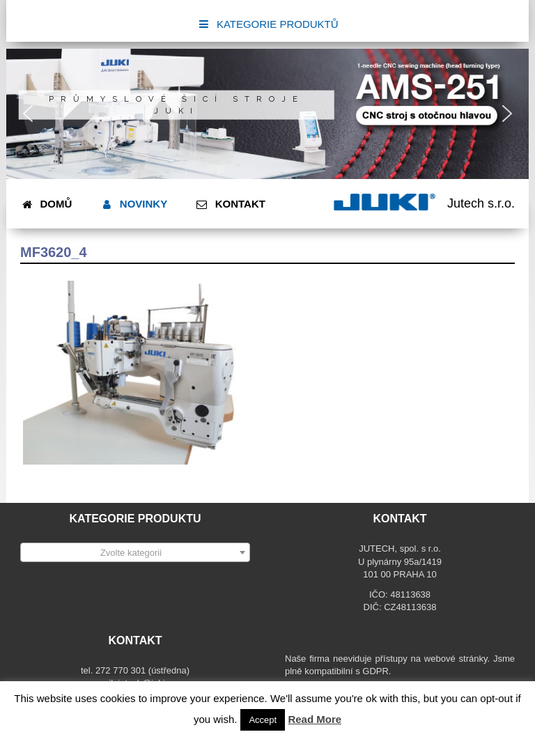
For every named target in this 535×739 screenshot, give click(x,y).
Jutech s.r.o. (481, 203)
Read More (314, 719)
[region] (267, 114)
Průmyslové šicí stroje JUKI (176, 105)
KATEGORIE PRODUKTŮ (267, 24)
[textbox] (135, 553)
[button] (28, 113)
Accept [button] (263, 720)
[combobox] (135, 552)
